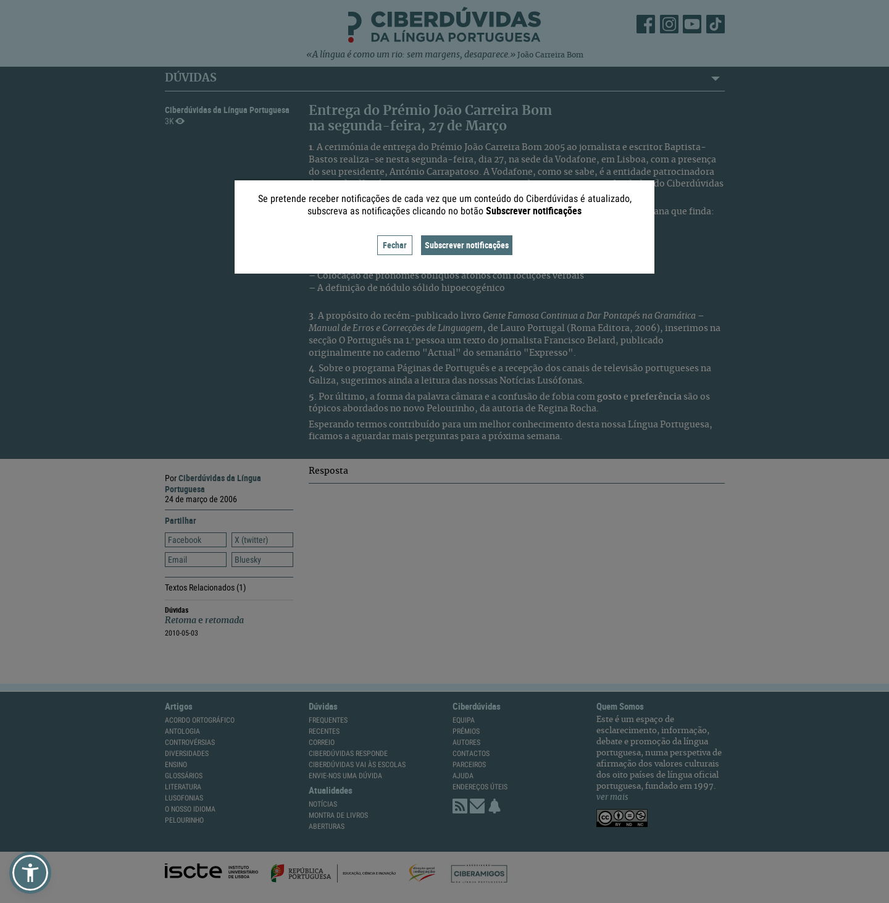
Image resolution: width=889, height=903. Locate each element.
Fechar (395, 245)
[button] (30, 873)
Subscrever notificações (467, 245)
